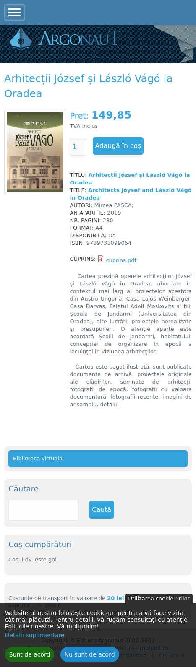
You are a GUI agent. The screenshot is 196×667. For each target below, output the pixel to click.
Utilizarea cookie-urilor (159, 601)
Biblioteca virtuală (38, 458)
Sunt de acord (29, 657)
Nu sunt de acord (90, 657)
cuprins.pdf (121, 260)
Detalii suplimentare (35, 638)
